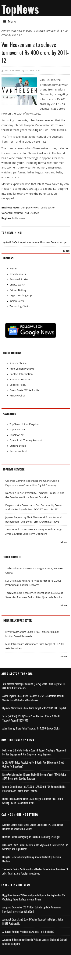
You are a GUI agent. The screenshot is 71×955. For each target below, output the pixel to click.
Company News (30, 207)
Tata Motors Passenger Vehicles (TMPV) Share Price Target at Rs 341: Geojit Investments (34, 686)
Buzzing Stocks (18, 445)
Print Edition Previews (22, 368)
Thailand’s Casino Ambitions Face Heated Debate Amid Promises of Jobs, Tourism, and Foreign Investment (35, 871)
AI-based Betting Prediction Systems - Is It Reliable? (28, 932)
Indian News (17, 301)
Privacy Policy (17, 395)
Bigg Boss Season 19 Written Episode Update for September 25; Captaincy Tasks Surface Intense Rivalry (33, 897)
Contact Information (21, 374)
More (66, 250)
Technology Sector (20, 306)
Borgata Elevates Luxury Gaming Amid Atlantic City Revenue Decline (31, 859)
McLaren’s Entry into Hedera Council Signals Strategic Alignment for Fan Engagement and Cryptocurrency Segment (34, 752)
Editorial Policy (18, 384)
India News (18, 218)
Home (5, 30)
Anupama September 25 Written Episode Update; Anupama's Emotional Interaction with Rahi (31, 909)
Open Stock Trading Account (26, 440)
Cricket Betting (18, 290)
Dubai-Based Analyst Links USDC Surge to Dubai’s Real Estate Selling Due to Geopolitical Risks (32, 801)
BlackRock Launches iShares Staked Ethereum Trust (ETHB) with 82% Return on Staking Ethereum (34, 776)
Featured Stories (19, 279)
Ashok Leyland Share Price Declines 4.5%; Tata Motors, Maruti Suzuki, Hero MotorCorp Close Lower (33, 698)
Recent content (18, 451)
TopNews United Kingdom (24, 424)
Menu (9, 21)
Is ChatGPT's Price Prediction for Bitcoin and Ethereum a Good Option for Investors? (33, 764)
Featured (17, 213)
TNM (26, 213)
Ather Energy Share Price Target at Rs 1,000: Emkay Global (31, 728)
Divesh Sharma (12, 70)
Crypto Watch (17, 284)
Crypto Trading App (21, 295)
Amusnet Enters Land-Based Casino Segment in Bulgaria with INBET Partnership (32, 921)
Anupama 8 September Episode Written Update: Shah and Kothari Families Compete (34, 942)
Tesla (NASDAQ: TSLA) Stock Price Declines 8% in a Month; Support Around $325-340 (31, 718)
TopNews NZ (17, 435)
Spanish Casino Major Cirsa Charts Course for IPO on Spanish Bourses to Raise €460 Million (32, 827)
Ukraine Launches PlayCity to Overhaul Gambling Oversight (31, 837)
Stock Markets (18, 274)
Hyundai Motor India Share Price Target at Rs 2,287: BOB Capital (34, 708)
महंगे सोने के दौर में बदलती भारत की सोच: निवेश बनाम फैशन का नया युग (35, 242)
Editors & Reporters (21, 379)
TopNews (20, 9)
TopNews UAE (18, 429)
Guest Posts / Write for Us (24, 390)
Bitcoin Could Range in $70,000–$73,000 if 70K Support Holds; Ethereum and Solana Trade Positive (34, 789)
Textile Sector (47, 207)
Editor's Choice (18, 363)
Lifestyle (34, 213)
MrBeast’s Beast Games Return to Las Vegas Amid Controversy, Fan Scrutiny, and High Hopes (35, 847)
